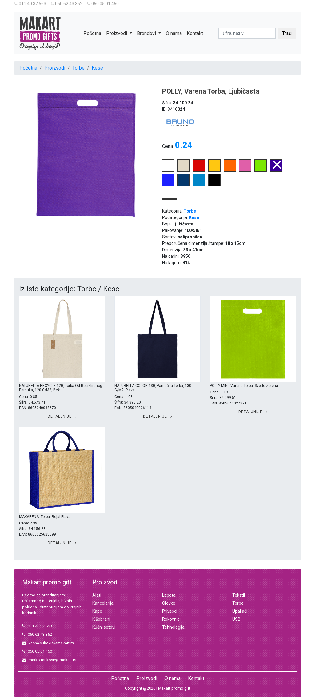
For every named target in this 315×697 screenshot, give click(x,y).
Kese (97, 68)
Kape (97, 611)
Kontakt (195, 33)
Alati (96, 595)
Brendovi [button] (147, 33)
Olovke (168, 603)
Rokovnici (171, 619)
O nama (174, 33)
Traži (287, 33)
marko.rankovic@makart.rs (49, 660)
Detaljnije (62, 416)
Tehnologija (173, 627)
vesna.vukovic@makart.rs (48, 643)
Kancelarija (103, 603)
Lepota (169, 595)
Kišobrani (101, 619)
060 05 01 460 (103, 3)
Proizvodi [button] (117, 33)
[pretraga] (247, 33)
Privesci (169, 611)
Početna (92, 33)
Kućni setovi (103, 627)
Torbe (78, 68)
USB (236, 619)
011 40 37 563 (30, 3)
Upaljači (239, 611)
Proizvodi (54, 68)
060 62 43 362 (66, 3)
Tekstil (238, 595)
